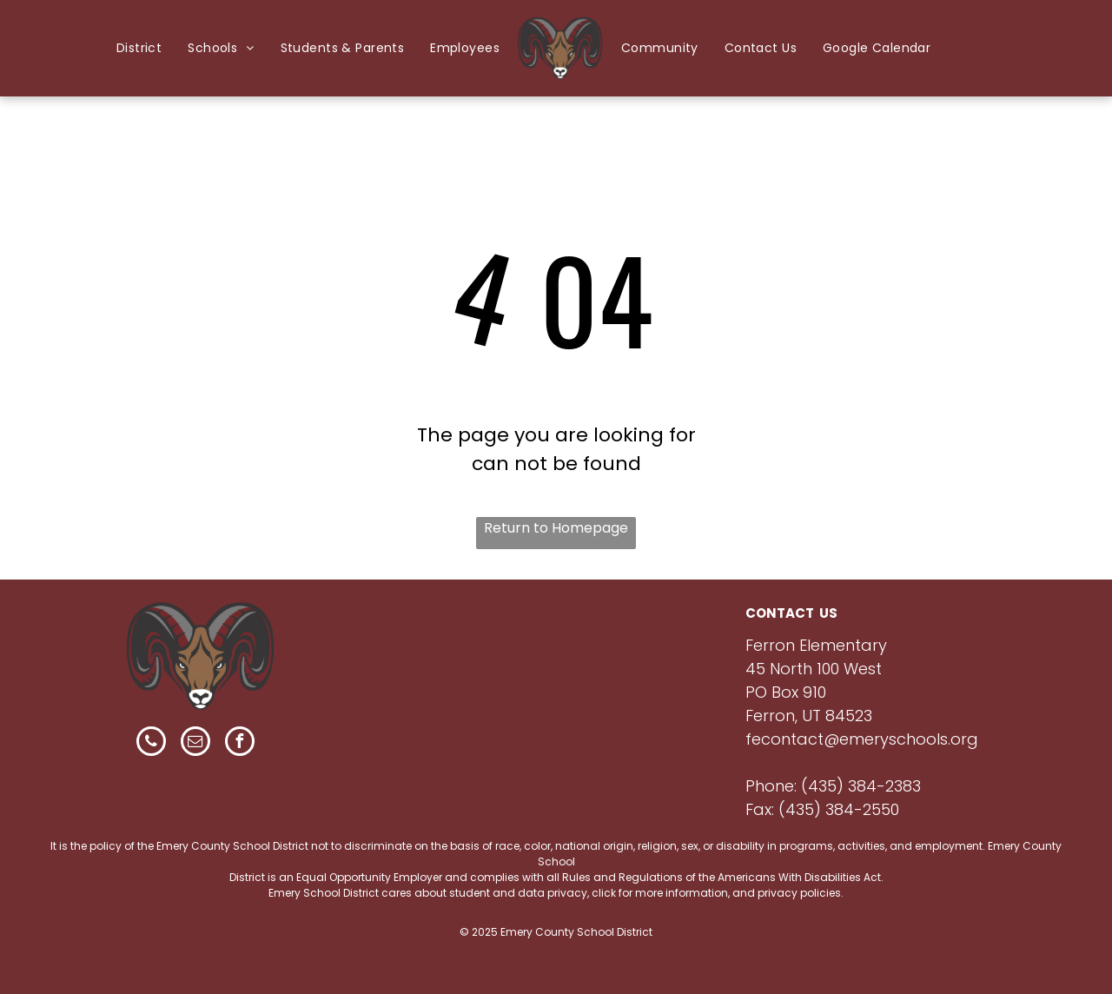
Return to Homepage (556, 528)
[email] (195, 743)
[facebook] (240, 743)
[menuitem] (139, 48)
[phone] (151, 743)
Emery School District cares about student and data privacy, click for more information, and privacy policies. (556, 892)
